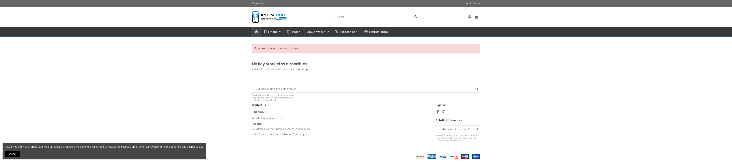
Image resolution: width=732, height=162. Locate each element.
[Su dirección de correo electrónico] (362, 88)
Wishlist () (473, 3)
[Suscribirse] (476, 88)
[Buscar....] (415, 17)
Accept (12, 153)
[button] (346, 32)
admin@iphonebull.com (270, 118)
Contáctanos (258, 3)
